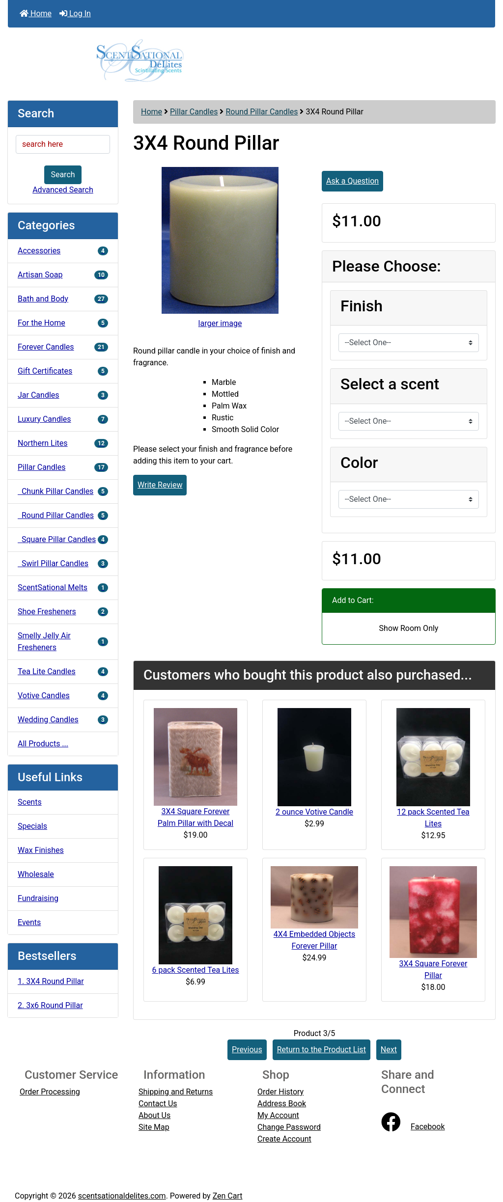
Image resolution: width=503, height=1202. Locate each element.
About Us (154, 1115)
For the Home (63, 323)
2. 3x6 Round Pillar (50, 1005)
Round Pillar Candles (261, 111)
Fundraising (38, 898)
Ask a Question (352, 181)
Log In (75, 13)
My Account (278, 1115)
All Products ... (43, 743)
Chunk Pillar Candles (63, 491)
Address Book (281, 1103)
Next (389, 1049)
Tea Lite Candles (63, 671)
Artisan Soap (63, 274)
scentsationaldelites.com (122, 1196)
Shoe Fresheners (63, 611)
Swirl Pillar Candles (63, 563)
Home (36, 13)
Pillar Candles (194, 111)
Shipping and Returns (176, 1091)
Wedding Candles (63, 719)
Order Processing (50, 1091)
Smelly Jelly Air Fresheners (63, 641)
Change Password (289, 1127)
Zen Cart (228, 1196)
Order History (280, 1091)
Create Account (284, 1139)
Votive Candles (63, 695)
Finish (361, 306)
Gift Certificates (63, 371)
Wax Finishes (41, 850)
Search (63, 174)
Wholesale (36, 874)
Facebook (413, 1126)
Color (359, 462)
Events (29, 922)
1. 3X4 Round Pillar (51, 981)
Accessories (63, 250)
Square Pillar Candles (63, 539)
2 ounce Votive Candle (314, 812)
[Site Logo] (251, 59)
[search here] (63, 144)
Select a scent (389, 384)
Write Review (160, 485)
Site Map (154, 1127)
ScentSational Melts (63, 587)
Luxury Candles (63, 419)
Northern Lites (63, 443)
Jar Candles (63, 395)
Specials (32, 826)
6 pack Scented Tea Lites (195, 970)
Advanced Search (62, 189)
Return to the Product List (321, 1049)
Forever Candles (63, 347)
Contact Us (158, 1103)
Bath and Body (63, 298)
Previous (247, 1049)
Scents (30, 802)
